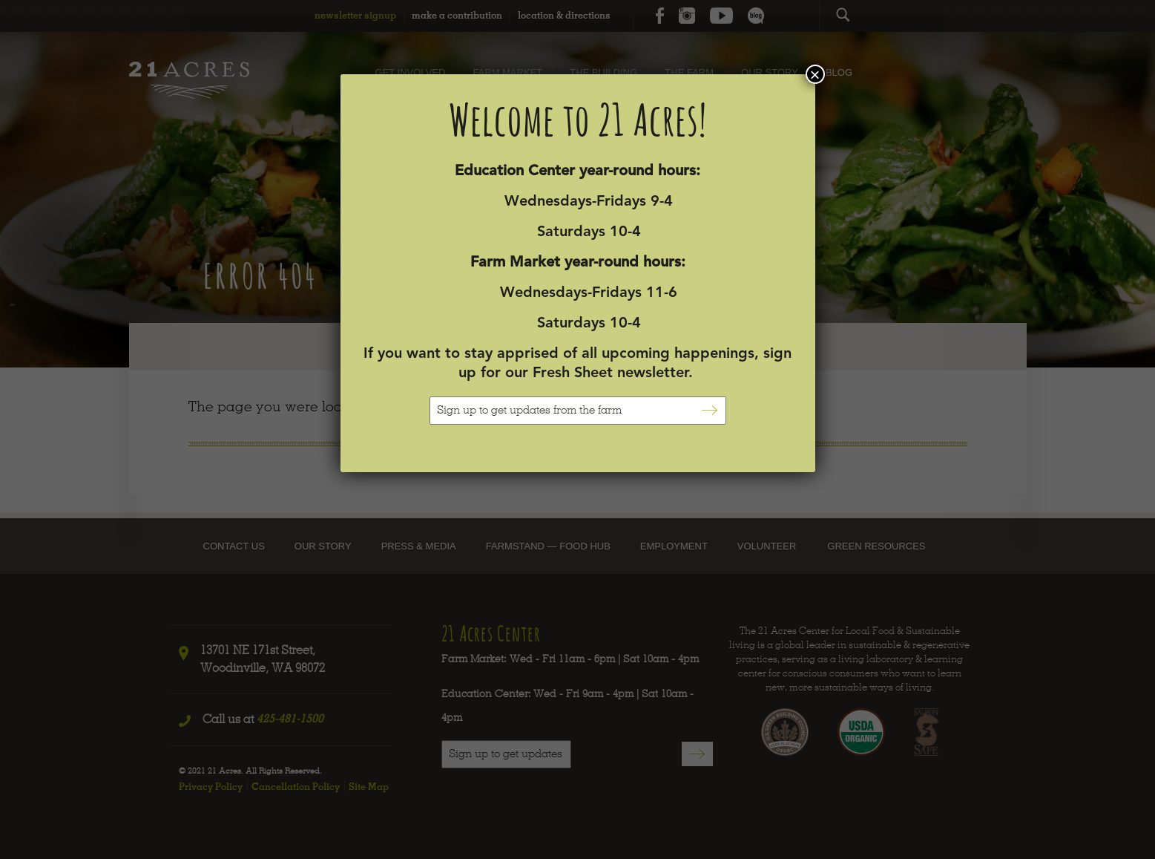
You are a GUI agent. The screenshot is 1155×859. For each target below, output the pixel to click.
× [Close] (814, 74)
